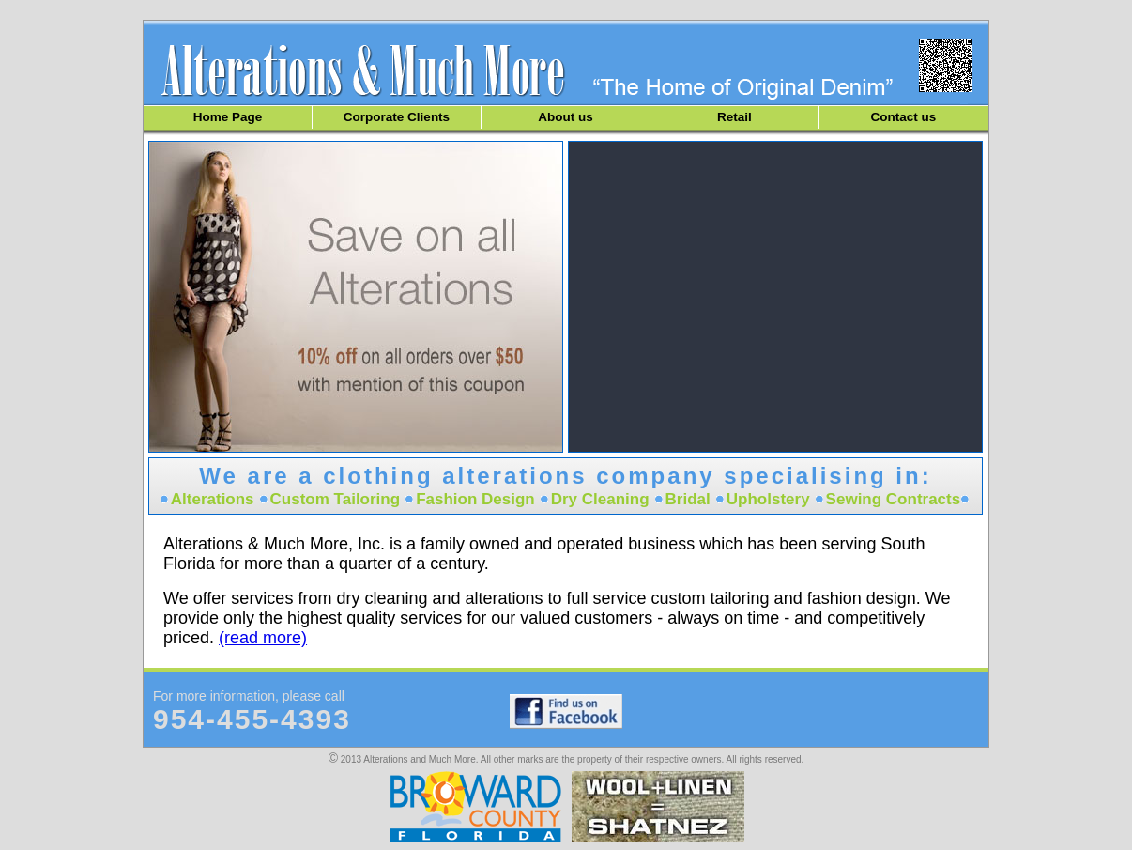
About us (565, 117)
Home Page (228, 117)
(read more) (263, 637)
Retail (734, 117)
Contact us (904, 117)
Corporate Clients (397, 117)
